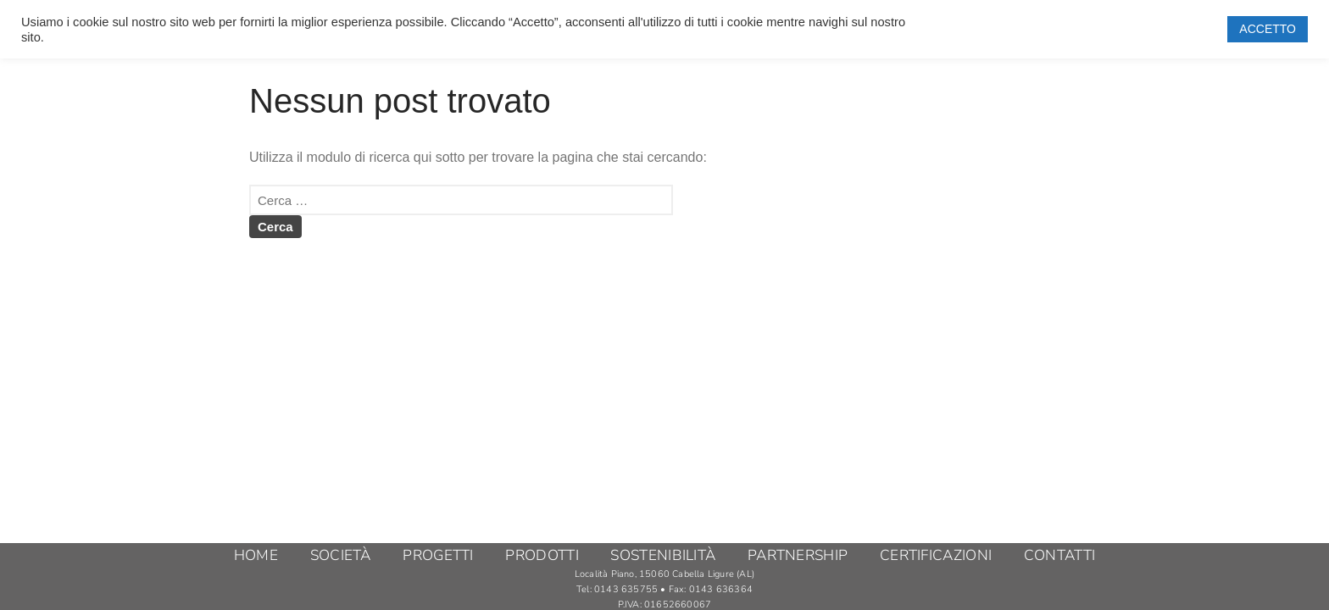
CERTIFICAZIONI (936, 555)
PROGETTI (438, 555)
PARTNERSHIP (798, 555)
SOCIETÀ (340, 555)
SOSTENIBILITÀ (662, 555)
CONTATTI (1059, 555)
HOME (256, 555)
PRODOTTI (541, 555)
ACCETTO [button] (1267, 29)
